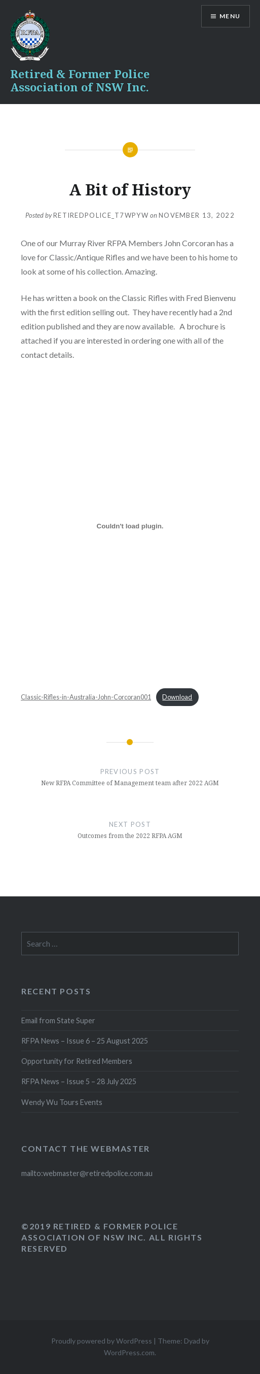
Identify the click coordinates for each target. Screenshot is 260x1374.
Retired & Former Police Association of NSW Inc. (80, 80)
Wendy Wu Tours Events (61, 1102)
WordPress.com (129, 1352)
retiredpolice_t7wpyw (100, 215)
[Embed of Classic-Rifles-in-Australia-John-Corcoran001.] (130, 526)
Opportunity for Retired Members (76, 1061)
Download (177, 697)
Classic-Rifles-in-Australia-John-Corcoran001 (86, 697)
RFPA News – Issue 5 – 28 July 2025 (78, 1081)
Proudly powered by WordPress (101, 1340)
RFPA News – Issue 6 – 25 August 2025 (84, 1040)
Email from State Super (58, 1020)
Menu (229, 16)
